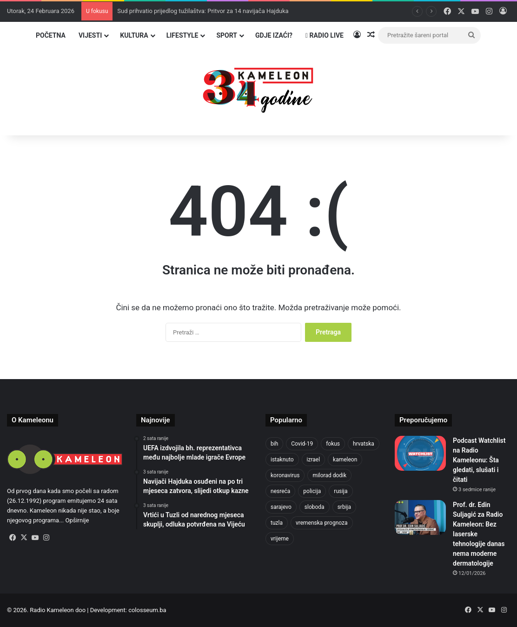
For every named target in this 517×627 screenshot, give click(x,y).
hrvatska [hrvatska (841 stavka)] (363, 443)
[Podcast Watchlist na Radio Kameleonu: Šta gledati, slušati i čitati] (420, 453)
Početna (51, 35)
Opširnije (77, 520)
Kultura (134, 35)
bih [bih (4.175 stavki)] (274, 443)
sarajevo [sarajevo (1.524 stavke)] (281, 507)
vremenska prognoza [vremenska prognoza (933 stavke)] (322, 523)
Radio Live (324, 35)
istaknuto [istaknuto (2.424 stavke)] (282, 459)
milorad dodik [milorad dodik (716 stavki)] (329, 475)
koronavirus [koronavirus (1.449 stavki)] (285, 475)
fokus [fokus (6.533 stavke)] (333, 443)
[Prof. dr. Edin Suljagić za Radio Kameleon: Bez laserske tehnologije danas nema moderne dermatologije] (420, 517)
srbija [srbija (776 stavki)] (344, 507)
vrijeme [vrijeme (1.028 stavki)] (280, 538)
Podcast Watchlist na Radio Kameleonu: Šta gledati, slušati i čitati (479, 460)
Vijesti (90, 35)
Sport (226, 35)
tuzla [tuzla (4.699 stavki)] (277, 523)
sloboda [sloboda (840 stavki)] (315, 507)
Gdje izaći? (273, 35)
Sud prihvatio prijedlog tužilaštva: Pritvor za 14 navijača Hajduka (202, 10)
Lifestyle (182, 35)
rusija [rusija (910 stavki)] (340, 491)
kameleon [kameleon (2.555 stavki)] (345, 459)
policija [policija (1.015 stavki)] (312, 491)
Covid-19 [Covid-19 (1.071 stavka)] (302, 443)
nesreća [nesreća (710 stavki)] (280, 491)
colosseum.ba (147, 610)
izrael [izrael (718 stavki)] (313, 459)
